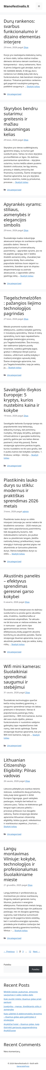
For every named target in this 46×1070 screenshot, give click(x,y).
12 (30, 951)
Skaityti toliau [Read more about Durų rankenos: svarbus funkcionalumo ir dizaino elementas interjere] (33, 86)
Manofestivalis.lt (16, 6)
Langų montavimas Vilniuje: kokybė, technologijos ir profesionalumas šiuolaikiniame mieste (21, 864)
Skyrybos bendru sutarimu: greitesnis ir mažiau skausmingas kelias (21, 121)
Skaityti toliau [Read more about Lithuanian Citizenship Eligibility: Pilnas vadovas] (10, 826)
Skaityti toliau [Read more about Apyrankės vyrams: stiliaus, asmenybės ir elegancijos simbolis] (26, 275)
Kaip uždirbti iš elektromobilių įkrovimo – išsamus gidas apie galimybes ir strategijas (23, 1016)
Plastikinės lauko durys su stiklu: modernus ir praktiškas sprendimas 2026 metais (21, 493)
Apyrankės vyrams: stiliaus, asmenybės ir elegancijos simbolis (22, 214)
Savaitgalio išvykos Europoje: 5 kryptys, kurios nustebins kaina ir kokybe (22, 400)
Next (36, 951)
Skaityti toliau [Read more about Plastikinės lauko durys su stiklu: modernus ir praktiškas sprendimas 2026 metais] (18, 553)
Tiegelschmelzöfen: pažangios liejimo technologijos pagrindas (22, 305)
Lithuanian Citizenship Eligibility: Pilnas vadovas (20, 767)
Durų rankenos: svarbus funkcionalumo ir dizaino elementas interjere (22, 31)
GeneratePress (23, 1066)
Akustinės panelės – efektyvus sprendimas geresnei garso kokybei (22, 586)
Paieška (7, 964)
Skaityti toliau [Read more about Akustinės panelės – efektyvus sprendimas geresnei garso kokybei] (18, 644)
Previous (9, 951)
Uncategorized (14, 94)
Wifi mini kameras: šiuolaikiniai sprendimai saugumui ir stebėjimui (22, 676)
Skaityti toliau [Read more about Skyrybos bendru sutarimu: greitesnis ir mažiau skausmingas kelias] (21, 182)
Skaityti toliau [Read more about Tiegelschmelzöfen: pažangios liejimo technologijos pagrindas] (14, 367)
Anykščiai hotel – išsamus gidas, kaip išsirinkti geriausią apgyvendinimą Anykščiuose (21, 1027)
